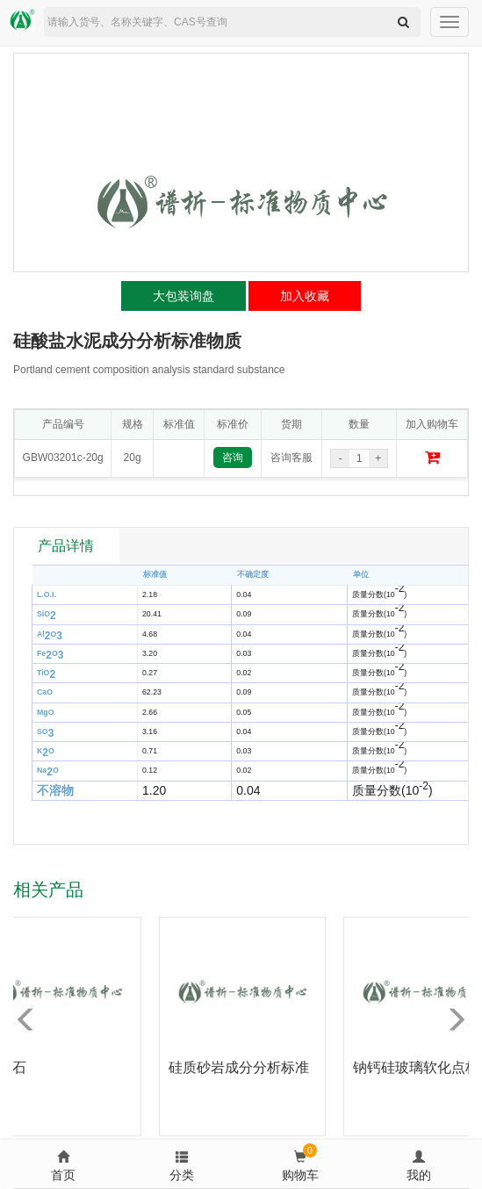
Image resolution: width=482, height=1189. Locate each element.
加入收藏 (304, 296)
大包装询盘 (183, 296)
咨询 (232, 457)
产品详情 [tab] (66, 545)
